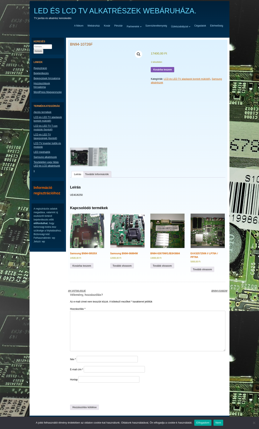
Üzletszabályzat (179, 26)
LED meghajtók (42, 152)
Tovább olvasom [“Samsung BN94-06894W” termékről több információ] (122, 265)
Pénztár (118, 25)
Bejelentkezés (41, 73)
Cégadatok (200, 25)
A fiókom (78, 25)
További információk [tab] (97, 174)
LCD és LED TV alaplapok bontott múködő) (187, 79)
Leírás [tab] (77, 174)
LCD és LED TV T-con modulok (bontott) (45, 128)
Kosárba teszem (162, 69)
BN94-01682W (219, 291)
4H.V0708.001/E (77, 291)
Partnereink (133, 26)
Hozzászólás (77, 309)
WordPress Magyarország (48, 92)
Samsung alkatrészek (45, 157)
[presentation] (97, 393)
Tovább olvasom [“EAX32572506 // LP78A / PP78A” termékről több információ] (202, 269)
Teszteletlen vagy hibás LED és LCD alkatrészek (47, 164)
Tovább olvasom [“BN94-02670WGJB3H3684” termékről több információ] (162, 265)
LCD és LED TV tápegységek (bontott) (45, 136)
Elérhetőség (216, 25)
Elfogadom (202, 422)
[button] (138, 54)
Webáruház (93, 25)
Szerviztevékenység (156, 25)
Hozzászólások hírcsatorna (42, 85)
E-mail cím (76, 369)
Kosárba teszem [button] (81, 265)
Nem (218, 422)
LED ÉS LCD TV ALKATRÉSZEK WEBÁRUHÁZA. (115, 11)
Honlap (74, 379)
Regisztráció (40, 68)
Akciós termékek (42, 112)
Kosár (107, 25)
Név (73, 359)
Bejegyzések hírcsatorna (47, 78)
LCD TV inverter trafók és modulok (47, 145)
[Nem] (254, 423)
